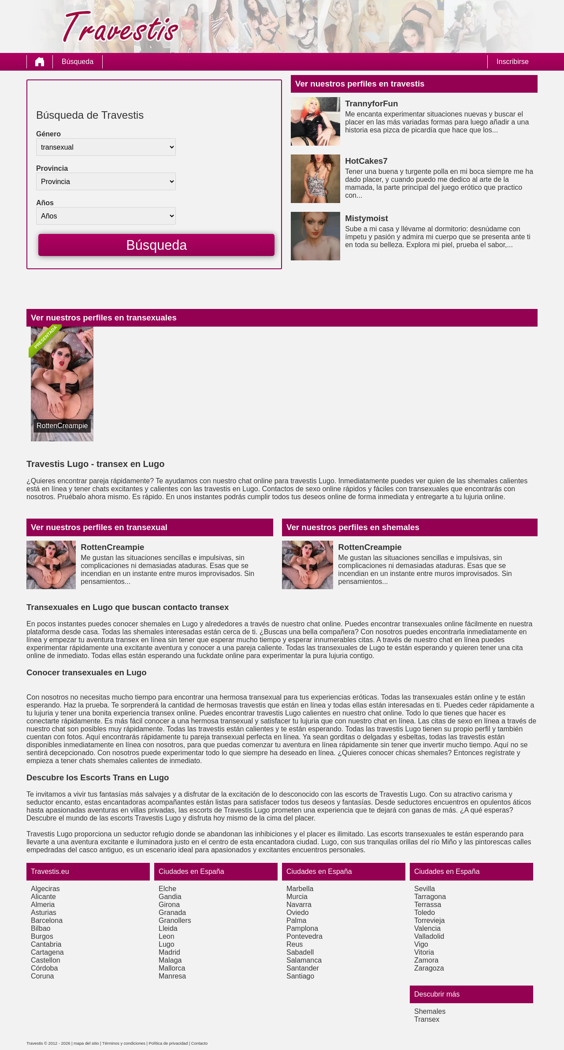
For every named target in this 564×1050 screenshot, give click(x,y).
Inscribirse (513, 61)
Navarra (299, 904)
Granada (172, 912)
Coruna (42, 976)
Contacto (199, 1043)
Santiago (300, 976)
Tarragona (430, 896)
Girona (169, 904)
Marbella (299, 888)
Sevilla (424, 888)
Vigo (421, 944)
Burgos (42, 936)
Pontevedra (304, 936)
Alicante (43, 896)
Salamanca (304, 960)
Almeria (43, 904)
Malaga (170, 960)
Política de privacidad (168, 1043)
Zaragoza (429, 968)
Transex (426, 1019)
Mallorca (172, 968)
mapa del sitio (86, 1043)
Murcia (297, 896)
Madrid (169, 952)
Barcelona (47, 920)
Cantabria (46, 944)
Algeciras (45, 888)
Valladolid (429, 936)
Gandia (170, 896)
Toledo (424, 912)
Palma (296, 920)
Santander (302, 968)
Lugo (166, 944)
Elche (167, 888)
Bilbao (40, 928)
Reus (294, 944)
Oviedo (297, 912)
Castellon (45, 960)
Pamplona (302, 928)
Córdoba (44, 968)
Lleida (168, 928)
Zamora (426, 960)
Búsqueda (77, 61)
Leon (166, 936)
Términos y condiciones (123, 1043)
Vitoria (424, 952)
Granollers (175, 920)
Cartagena (47, 952)
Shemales (429, 1011)
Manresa (172, 976)
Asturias (43, 912)
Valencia (427, 928)
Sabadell (300, 952)
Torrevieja (429, 920)
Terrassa (427, 904)
